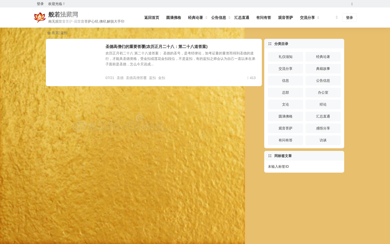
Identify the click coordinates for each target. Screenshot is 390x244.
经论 (323, 104)
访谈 (323, 140)
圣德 (120, 78)
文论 (285, 104)
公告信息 (218, 17)
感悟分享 (323, 128)
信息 (285, 80)
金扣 (161, 78)
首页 (55, 33)
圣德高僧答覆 (136, 78)
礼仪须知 (285, 57)
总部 (285, 92)
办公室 (323, 92)
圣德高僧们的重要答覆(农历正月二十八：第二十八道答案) (156, 46)
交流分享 (307, 17)
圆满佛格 (173, 17)
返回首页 (151, 17)
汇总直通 (241, 17)
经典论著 (195, 17)
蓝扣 (152, 78)
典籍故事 (323, 69)
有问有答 (263, 17)
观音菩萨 (285, 17)
